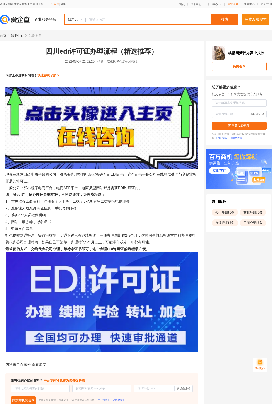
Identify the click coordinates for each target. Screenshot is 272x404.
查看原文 (39, 364)
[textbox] (162, 19)
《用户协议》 (102, 400)
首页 (182, 4)
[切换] (62, 4)
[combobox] (151, 19)
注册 (269, 4)
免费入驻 (232, 4)
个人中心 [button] (214, 4)
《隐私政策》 (117, 400)
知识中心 (17, 35)
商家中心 (249, 4)
